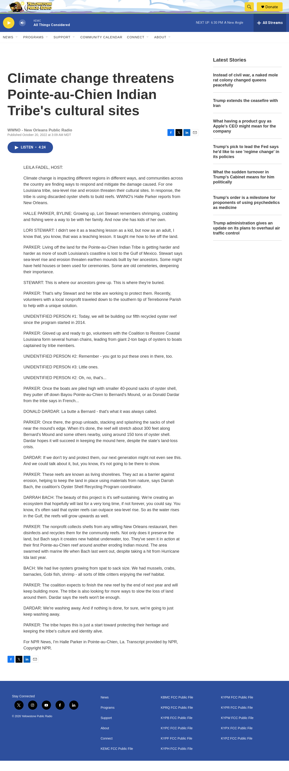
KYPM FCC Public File (237, 707)
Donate (275, 12)
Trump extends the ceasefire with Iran (245, 113)
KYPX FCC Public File (236, 738)
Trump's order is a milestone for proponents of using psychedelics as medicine (246, 213)
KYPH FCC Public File (177, 759)
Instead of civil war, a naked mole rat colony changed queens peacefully (245, 90)
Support (61, 47)
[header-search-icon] (251, 12)
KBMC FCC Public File (177, 707)
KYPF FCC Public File (176, 748)
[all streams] (270, 33)
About (105, 738)
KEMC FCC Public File (117, 759)
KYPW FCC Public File (237, 728)
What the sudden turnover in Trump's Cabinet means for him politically (243, 187)
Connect (135, 47)
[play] (8, 33)
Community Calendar (101, 47)
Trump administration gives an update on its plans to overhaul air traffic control (246, 238)
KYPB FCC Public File (176, 728)
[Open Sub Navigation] (17, 47)
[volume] (22, 33)
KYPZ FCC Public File (236, 748)
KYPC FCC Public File (177, 738)
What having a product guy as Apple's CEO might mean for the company (244, 136)
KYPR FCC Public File (237, 718)
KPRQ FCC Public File (177, 718)
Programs (33, 47)
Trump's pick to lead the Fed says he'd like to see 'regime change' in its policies (246, 162)
